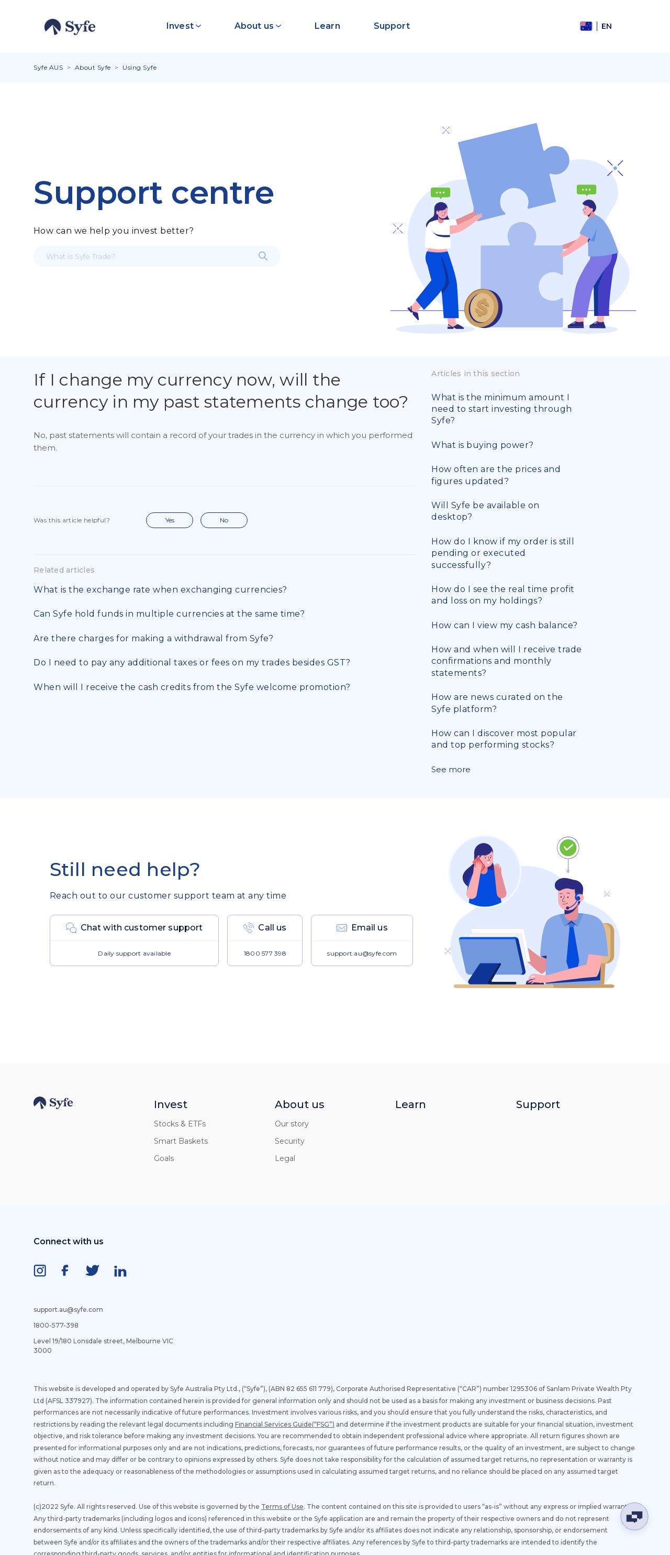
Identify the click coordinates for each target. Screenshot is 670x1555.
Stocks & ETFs (180, 1124)
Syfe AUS (48, 67)
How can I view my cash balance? (504, 625)
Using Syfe (139, 67)
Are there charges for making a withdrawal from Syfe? (153, 638)
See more (451, 769)
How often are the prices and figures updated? (496, 475)
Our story (292, 1124)
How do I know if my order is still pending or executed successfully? (502, 553)
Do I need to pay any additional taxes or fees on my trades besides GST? (192, 662)
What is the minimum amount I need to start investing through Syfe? (501, 409)
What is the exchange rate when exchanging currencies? (160, 590)
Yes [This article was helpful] (169, 520)
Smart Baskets (181, 1141)
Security (290, 1141)
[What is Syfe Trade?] (157, 256)
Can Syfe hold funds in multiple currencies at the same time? (169, 614)
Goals (164, 1158)
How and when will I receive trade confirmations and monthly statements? (506, 661)
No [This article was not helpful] (224, 520)
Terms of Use (282, 1506)
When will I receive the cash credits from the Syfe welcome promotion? (192, 687)
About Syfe (93, 67)
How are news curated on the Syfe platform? (497, 703)
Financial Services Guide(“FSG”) (284, 1424)
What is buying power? (482, 445)
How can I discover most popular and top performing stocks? (504, 739)
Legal (285, 1158)
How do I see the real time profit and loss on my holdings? (503, 595)
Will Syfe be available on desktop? (485, 511)
